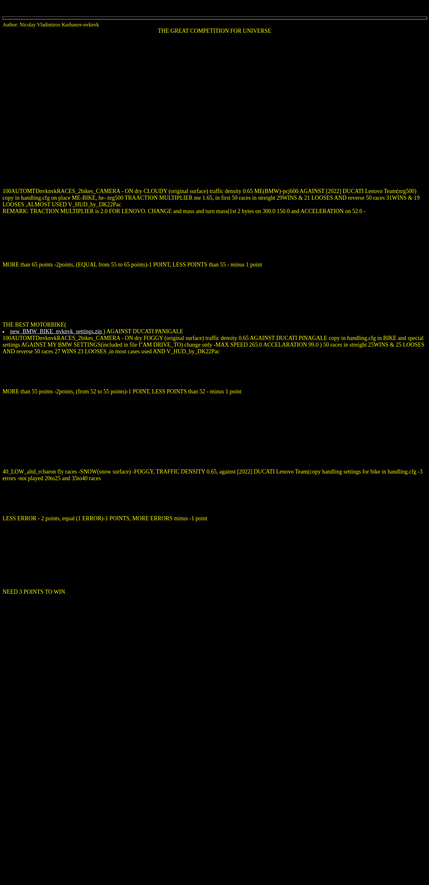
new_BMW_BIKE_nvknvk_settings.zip (56, 331)
